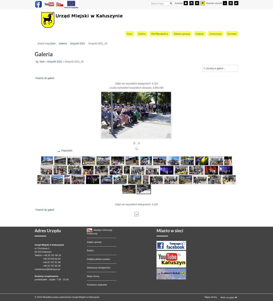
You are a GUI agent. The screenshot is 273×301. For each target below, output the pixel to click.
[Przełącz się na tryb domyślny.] (186, 3)
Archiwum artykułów (97, 284)
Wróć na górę (228, 297)
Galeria (63, 43)
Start (53, 43)
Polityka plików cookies (98, 259)
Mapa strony (93, 276)
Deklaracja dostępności (98, 267)
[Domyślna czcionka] (231, 3)
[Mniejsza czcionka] (225, 3)
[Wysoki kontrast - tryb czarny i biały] (191, 3)
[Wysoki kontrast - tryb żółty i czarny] (203, 3)
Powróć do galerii (45, 78)
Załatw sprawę (94, 242)
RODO (90, 250)
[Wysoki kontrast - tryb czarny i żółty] (197, 3)
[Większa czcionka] (236, 3)
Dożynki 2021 (77, 43)
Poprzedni (66, 150)
